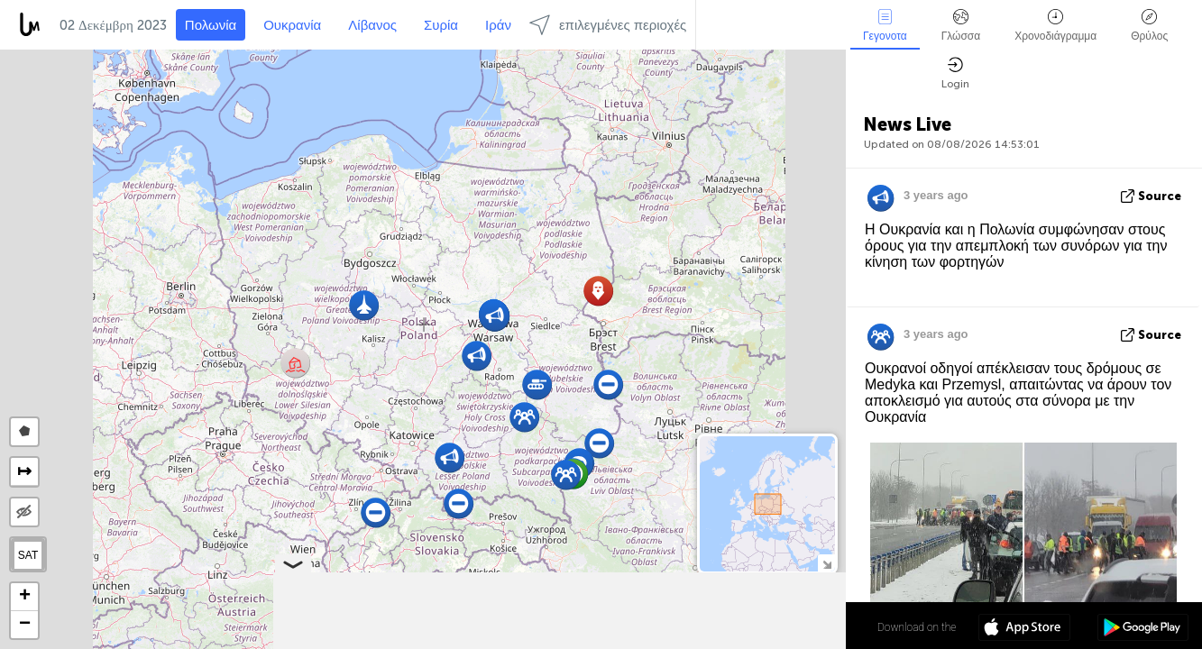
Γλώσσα (961, 25)
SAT (28, 555)
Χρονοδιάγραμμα (1055, 25)
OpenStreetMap (744, 641)
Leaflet (559, 641)
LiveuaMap (676, 641)
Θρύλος (1149, 25)
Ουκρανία (292, 25)
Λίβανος (372, 25)
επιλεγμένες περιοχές (607, 24)
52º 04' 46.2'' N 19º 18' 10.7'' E (775, 626)
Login (955, 73)
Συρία (441, 25)
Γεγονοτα (885, 25)
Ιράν (498, 25)
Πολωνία (210, 25)
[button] (295, 362)
